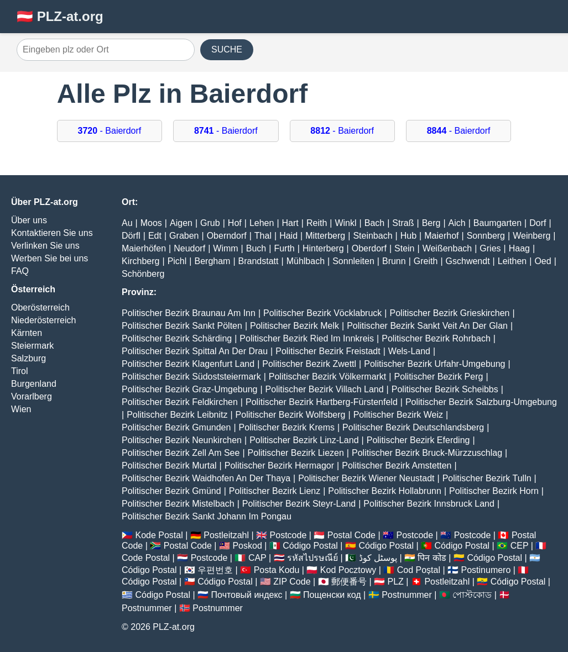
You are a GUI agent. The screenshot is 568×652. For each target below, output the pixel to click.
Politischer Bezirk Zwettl (309, 364)
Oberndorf (227, 235)
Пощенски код (332, 595)
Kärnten (26, 333)
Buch (256, 248)
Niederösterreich (43, 320)
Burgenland (33, 383)
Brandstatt (258, 261)
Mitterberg (325, 235)
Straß (403, 223)
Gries (490, 248)
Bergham (212, 261)
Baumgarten (497, 223)
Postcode (288, 535)
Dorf (537, 223)
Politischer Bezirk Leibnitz (177, 414)
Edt (154, 235)
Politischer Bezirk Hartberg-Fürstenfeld (322, 402)
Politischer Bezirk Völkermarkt (328, 376)
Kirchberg (140, 261)
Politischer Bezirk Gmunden (176, 427)
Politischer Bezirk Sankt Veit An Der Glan (427, 325)
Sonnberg (486, 235)
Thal (263, 235)
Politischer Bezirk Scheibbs (445, 389)
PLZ (396, 581)
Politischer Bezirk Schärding (177, 338)
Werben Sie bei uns (49, 258)
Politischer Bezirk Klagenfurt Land (188, 364)
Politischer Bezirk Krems (287, 427)
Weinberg (531, 235)
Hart (290, 223)
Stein (404, 248)
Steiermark (32, 345)
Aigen (181, 223)
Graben (184, 235)
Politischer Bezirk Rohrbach (436, 338)
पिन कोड (432, 557)
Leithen (512, 261)
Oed (542, 261)
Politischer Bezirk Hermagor (279, 465)
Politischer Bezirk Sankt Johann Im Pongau (206, 516)
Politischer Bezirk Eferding (418, 440)
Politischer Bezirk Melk (294, 325)
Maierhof (441, 235)
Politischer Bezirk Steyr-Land (299, 503)
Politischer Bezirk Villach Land (324, 389)
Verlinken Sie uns (45, 245)
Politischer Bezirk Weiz (398, 414)
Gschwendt (468, 261)
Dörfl (131, 235)
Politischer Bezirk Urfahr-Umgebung (434, 364)
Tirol (19, 371)
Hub (408, 235)
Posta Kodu (277, 570)
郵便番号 (349, 581)
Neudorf (189, 248)
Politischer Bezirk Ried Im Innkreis (306, 338)
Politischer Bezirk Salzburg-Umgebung (481, 402)
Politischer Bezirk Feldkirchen (180, 402)
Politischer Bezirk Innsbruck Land (428, 503)
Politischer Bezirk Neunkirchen (182, 440)
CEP (519, 545)
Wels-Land (409, 351)
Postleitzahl (226, 535)
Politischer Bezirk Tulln (486, 478)
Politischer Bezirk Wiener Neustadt (366, 478)
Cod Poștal (418, 570)
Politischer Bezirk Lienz (274, 491)
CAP (257, 557)
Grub (210, 223)
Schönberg (143, 273)
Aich (457, 223)
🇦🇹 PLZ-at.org (60, 16)
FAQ (20, 271)
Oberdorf (369, 248)
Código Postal (310, 545)
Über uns (29, 220)
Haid (288, 235)
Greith (426, 261)
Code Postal (146, 557)
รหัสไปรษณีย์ (312, 557)
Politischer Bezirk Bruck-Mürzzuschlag (427, 453)
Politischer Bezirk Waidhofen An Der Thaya (206, 478)
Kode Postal (159, 535)
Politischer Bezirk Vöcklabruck (322, 313)
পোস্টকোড (472, 595)
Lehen (261, 223)
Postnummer (407, 595)
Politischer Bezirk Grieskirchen (450, 313)
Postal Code (351, 535)
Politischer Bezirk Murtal (169, 465)
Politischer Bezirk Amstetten (396, 465)
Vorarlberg (31, 396)
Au (127, 223)
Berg (431, 223)
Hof (235, 223)
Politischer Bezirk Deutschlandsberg (413, 427)
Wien (21, 409)
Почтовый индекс (247, 595)
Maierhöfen (144, 248)
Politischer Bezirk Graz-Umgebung (189, 389)
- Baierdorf (110, 130)
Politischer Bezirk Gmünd (171, 491)
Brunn (394, 261)
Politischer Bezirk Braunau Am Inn (189, 313)
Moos (151, 223)
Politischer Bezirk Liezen (296, 453)
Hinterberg (323, 248)
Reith (316, 223)
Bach (374, 223)
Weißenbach (447, 248)
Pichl (177, 261)
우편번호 (215, 570)
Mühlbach (305, 261)
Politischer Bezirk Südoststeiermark (191, 376)
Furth (284, 248)
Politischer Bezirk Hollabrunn (384, 491)
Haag (519, 248)
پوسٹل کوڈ (378, 557)
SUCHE (226, 49)
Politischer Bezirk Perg (438, 376)
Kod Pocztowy (348, 570)
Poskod (247, 545)
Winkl (345, 223)
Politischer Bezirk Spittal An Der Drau (195, 351)
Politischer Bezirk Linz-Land (303, 440)
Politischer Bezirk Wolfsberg (291, 414)
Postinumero (486, 570)
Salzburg (28, 358)
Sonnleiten (353, 261)
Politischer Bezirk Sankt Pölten (182, 325)
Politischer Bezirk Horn (494, 491)
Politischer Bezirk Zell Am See (180, 453)
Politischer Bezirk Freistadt (327, 351)
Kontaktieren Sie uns (52, 233)
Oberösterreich (40, 307)
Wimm (225, 248)
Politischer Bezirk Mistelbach (178, 503)
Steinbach (372, 235)
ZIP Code (291, 581)
